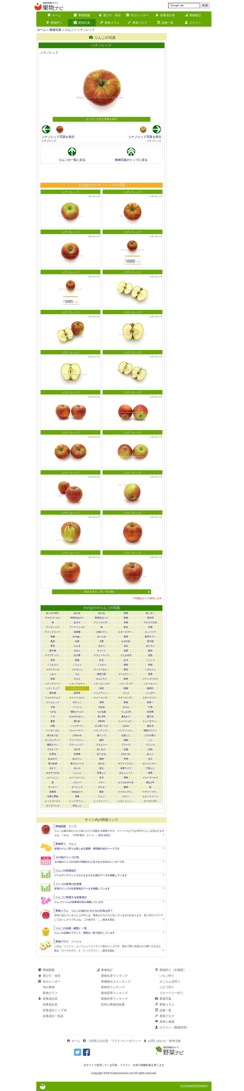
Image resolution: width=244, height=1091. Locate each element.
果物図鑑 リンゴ (66, 826)
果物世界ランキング (114, 998)
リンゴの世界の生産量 (69, 883)
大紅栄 (101, 707)
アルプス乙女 (150, 622)
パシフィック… (126, 730)
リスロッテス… (126, 791)
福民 (101, 740)
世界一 (150, 702)
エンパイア (150, 632)
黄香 (126, 636)
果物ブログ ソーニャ (69, 941)
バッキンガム (52, 730)
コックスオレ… (101, 669)
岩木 (126, 627)
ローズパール (52, 805)
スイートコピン (77, 697)
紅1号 (77, 749)
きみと (77, 650)
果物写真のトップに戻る (131, 159)
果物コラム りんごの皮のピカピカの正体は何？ (84, 910)
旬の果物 (49, 987)
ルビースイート (150, 796)
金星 (126, 650)
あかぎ (77, 613)
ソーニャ (77, 707)
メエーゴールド (150, 777)
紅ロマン (77, 759)
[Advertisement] (101, 173)
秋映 (126, 617)
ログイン (193, 22)
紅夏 (126, 749)
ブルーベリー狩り (171, 992)
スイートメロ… (101, 697)
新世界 (77, 693)
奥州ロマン (150, 636)
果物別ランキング (113, 987)
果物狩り (54, 22)
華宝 (52, 646)
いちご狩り (166, 975)
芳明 (126, 759)
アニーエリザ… (101, 622)
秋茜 (126, 613)
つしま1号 (126, 712)
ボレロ (77, 768)
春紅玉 (150, 726)
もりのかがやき (126, 782)
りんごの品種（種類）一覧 (71, 928)
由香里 (52, 791)
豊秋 (101, 759)
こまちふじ (150, 669)
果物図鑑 (82, 15)
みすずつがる (52, 773)
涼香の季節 (52, 796)
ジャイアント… (101, 693)
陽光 (101, 791)
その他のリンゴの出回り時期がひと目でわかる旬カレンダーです (89, 861)
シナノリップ (52, 688)
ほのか (101, 763)
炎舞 (52, 636)
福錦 (126, 740)
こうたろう (52, 664)
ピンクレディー (53, 740)
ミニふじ (77, 773)
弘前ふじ (125, 735)
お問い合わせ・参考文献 (162, 1040)
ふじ (150, 740)
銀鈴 (150, 650)
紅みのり (52, 759)
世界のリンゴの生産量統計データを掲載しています (82, 888)
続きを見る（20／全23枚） (117, 591)
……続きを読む (102, 835)
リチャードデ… (150, 791)
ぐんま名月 (125, 655)
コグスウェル (52, 669)
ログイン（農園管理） (172, 1027)
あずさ (77, 622)
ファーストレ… (77, 740)
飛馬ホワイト (150, 730)
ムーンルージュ (77, 777)
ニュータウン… (150, 721)
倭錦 (126, 787)
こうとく (77, 664)
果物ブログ (137, 22)
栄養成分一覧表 (53, 1016)
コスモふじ (77, 669)
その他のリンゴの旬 (67, 857)
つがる (52, 712)
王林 (77, 641)
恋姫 (77, 660)
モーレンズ (77, 787)
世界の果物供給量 (113, 1004)
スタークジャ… (150, 697)
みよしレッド (126, 773)
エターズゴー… (126, 632)
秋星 (101, 688)
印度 (150, 627)
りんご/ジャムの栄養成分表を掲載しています (78, 902)
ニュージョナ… (126, 721)
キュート (101, 650)
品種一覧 (165, 22)
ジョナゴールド (53, 697)
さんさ (77, 678)
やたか (101, 787)
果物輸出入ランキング (116, 981)
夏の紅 (77, 721)
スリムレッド (52, 702)
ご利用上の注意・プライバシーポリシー (112, 1040)
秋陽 (126, 688)
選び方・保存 (110, 15)
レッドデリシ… (77, 801)
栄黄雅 (77, 632)
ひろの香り (150, 735)
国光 (126, 669)
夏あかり (125, 716)
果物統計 (193, 15)
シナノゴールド (150, 678)
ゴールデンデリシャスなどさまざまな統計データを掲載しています (90, 875)
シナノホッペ (150, 683)
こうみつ (101, 664)
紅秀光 (52, 754)
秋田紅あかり (77, 617)
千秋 (52, 707)
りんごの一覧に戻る (72, 159)
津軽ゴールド (77, 712)
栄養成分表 (165, 15)
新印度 (52, 693)
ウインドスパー (53, 632)
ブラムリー (101, 744)
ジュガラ (150, 693)
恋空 (52, 660)
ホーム (54, 15)
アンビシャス (52, 627)
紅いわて (101, 749)
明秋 (126, 777)
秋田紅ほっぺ (101, 617)
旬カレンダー (137, 15)
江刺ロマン (101, 632)
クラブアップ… (53, 655)
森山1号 (150, 782)
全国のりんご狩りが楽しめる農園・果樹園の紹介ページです (87, 848)
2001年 (101, 721)
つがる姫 (101, 712)
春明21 (150, 688)
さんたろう (101, 678)
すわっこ (77, 702)
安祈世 (150, 617)
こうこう (150, 660)
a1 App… (77, 636)
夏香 (52, 721)
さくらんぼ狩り (169, 981)
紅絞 (150, 749)
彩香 (150, 674)
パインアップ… (101, 730)
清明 (101, 702)
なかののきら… (77, 716)
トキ (52, 716)
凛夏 (77, 796)
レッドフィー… (101, 801)
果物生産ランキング (114, 975)
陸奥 (150, 773)
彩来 (52, 678)
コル (77, 674)
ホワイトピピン (126, 763)
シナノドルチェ (77, 683)
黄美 (52, 641)
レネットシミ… (126, 801)
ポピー (52, 768)
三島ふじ (150, 768)
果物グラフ (50, 992)
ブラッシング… (77, 744)
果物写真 (82, 22)
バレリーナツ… (77, 730)
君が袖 (52, 650)
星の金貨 (52, 763)
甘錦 (126, 622)
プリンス (150, 744)
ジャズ (126, 693)
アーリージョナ (77, 627)
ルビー (126, 796)
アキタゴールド (53, 617)
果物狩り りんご (66, 843)
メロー (101, 782)
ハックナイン (77, 726)
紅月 (126, 660)
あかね (101, 613)
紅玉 (101, 660)
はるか (126, 726)
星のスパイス (77, 763)
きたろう (150, 646)
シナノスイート (53, 683)
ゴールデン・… (126, 674)
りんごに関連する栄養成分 (71, 897)
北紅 (126, 646)
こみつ (52, 674)
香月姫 (150, 641)
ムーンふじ (52, 777)
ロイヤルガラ (150, 801)
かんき (77, 646)
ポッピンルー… (150, 763)
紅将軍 (77, 754)
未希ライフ (125, 768)
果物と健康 (164, 1021)
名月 (101, 777)
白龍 (52, 726)
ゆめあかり (77, 791)
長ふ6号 (102, 716)
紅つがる (101, 754)
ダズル (126, 707)
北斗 (150, 759)
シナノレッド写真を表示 (58, 136)
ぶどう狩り (166, 987)
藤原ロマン (52, 744)
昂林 (150, 664)
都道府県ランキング (114, 992)
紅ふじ (150, 754)
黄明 (126, 664)
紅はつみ (125, 754)
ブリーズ (125, 744)
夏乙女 (150, 716)
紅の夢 (77, 655)
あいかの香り (52, 613)
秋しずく (150, 613)
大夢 (101, 641)
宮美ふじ (101, 773)
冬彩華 (150, 712)
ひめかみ (77, 735)
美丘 (101, 768)
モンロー (52, 787)
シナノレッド (49, 140)
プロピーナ (52, 749)
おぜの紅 (125, 641)
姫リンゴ (101, 735)
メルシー (77, 782)
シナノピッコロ (101, 683)
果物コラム (109, 22)
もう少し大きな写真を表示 (101, 119)
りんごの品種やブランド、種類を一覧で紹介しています (84, 932)
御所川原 (101, 674)
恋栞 (150, 655)
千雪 (150, 707)
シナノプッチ (126, 683)
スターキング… (126, 697)
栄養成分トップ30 (55, 1010)
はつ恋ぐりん (101, 726)
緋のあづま (52, 735)
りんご (69, 29)
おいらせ (101, 636)
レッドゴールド (53, 801)
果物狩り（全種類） (170, 970)
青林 (126, 702)
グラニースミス (101, 655)
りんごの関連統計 (66, 870)
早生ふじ (77, 805)
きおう (101, 646)
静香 (126, 678)
